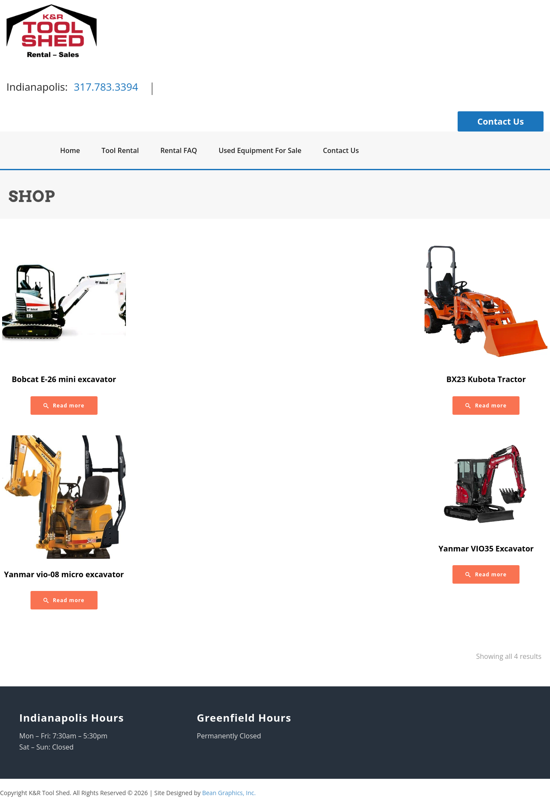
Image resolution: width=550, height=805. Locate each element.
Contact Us (341, 150)
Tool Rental (120, 150)
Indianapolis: (37, 87)
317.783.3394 (106, 87)
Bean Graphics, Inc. (229, 793)
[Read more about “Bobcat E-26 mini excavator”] (64, 405)
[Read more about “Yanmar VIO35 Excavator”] (485, 574)
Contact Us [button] (500, 121)
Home (70, 150)
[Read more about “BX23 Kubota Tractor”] (485, 405)
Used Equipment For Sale (260, 150)
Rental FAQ (178, 150)
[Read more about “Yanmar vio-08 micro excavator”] (64, 600)
